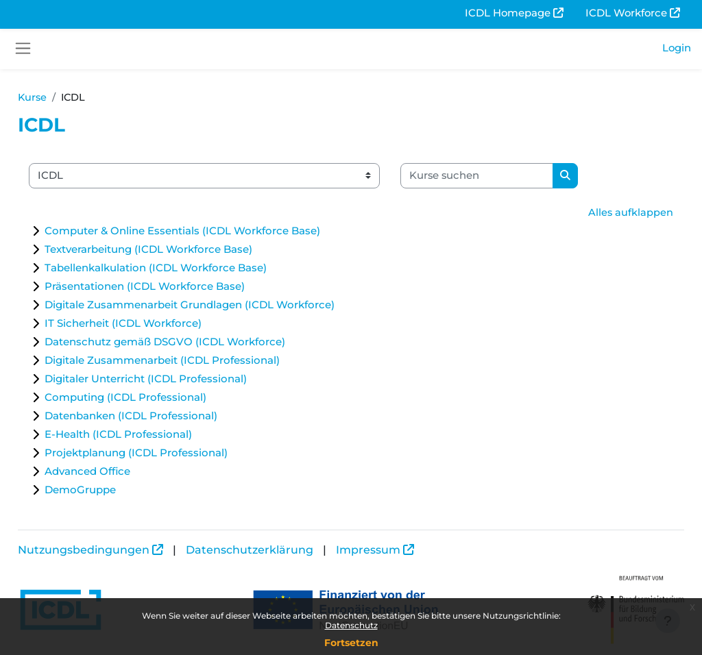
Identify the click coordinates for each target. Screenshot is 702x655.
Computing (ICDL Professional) (156, 398)
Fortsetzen (351, 643)
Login (676, 48)
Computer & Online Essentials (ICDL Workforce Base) (213, 231)
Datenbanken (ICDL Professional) (161, 416)
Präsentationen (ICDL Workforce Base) (175, 287)
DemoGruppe (111, 490)
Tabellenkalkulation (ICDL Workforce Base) (186, 268)
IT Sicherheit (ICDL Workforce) (153, 324)
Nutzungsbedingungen (114, 549)
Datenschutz (351, 625)
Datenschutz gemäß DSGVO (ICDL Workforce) (195, 342)
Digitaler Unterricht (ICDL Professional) (176, 379)
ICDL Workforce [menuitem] (626, 13)
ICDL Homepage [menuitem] (507, 13)
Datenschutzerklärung (280, 549)
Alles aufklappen (599, 213)
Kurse (63, 98)
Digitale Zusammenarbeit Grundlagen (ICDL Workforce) (220, 305)
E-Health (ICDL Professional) (149, 435)
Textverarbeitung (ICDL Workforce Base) (179, 250)
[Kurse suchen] (507, 176)
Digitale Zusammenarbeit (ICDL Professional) (193, 361)
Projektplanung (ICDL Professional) (166, 453)
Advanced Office (118, 472)
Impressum (399, 549)
